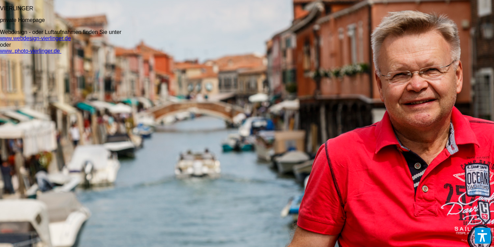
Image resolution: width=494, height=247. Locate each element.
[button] (483, 236)
